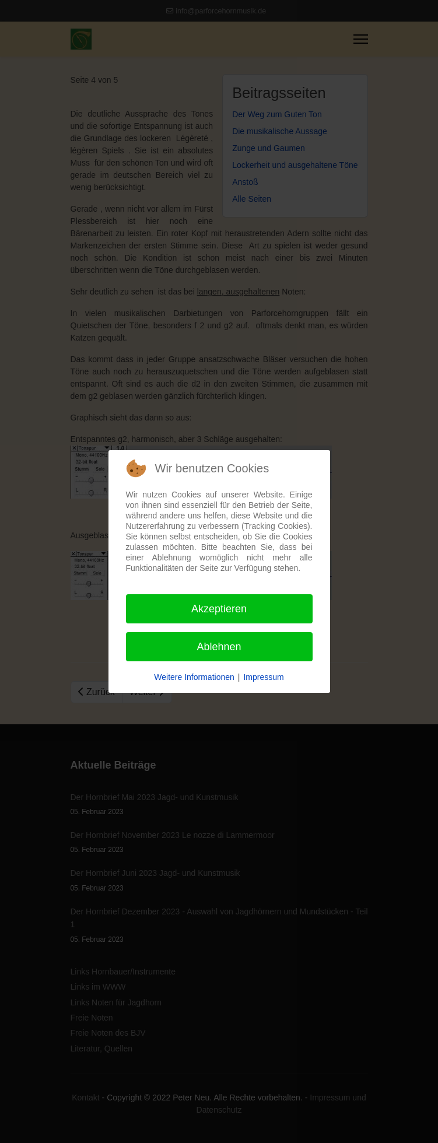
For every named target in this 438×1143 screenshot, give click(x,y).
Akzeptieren (219, 609)
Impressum (263, 677)
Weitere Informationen (194, 677)
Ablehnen (219, 647)
